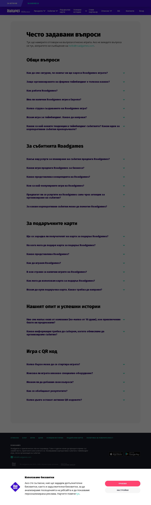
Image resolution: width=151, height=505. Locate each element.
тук (78, 493)
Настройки (123, 490)
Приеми (123, 483)
